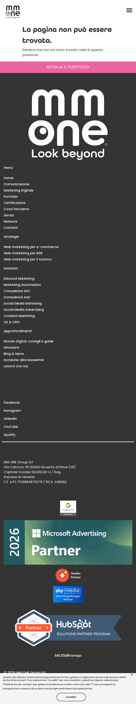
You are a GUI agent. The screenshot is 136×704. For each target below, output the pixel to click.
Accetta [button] (71, 697)
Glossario (11, 347)
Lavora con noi (16, 366)
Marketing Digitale (18, 190)
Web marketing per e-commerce (31, 247)
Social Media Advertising (24, 309)
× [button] (131, 675)
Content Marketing (19, 315)
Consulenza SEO (17, 291)
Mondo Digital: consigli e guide (28, 341)
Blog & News (14, 353)
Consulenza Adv (17, 297)
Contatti (11, 227)
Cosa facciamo (16, 209)
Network (10, 221)
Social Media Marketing (23, 303)
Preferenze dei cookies (17, 684)
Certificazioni (14, 202)
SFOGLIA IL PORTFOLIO (68, 67)
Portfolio (11, 196)
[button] (129, 10)
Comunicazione (16, 184)
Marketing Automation (22, 284)
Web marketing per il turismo (28, 259)
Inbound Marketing (19, 278)
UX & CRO (12, 322)
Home (8, 178)
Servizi (9, 215)
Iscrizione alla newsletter (24, 360)
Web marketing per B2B (23, 253)
